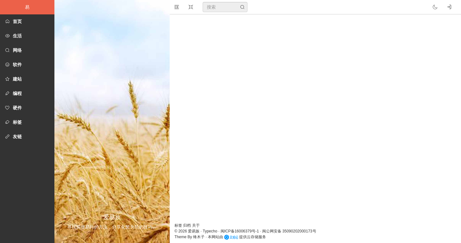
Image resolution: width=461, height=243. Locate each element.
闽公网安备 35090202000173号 (289, 231)
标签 (178, 225)
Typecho (210, 231)
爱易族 (193, 231)
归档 (187, 225)
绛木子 (199, 237)
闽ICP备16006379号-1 (240, 231)
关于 (196, 225)
